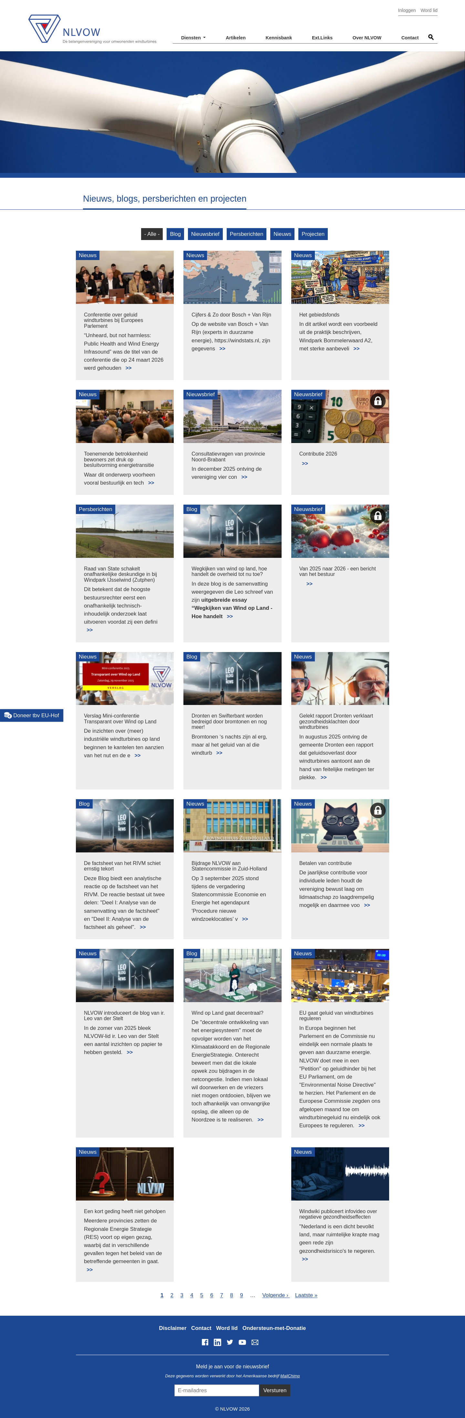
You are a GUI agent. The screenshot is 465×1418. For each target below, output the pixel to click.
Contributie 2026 (318, 454)
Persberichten (247, 234)
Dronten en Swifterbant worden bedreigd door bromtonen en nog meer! (229, 721)
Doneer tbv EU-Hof (31, 715)
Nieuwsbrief (205, 234)
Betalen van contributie (325, 863)
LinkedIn (217, 1342)
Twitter (230, 1342)
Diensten (191, 37)
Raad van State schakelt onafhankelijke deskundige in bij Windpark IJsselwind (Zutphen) (120, 574)
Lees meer (241, 473)
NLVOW (92, 25)
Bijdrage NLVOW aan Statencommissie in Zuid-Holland (229, 866)
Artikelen (236, 37)
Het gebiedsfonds (319, 314)
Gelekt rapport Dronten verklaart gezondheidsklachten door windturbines (336, 721)
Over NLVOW (367, 37)
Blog (175, 234)
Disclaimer (173, 1328)
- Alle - (152, 234)
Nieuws (282, 234)
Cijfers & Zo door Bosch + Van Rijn (231, 314)
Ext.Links (322, 37)
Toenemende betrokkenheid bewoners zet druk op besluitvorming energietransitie (119, 459)
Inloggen (407, 10)
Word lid (429, 10)
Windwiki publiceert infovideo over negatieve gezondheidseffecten (338, 1214)
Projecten (313, 234)
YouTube (242, 1342)
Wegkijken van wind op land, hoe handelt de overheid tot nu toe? (229, 571)
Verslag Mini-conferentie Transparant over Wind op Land (120, 718)
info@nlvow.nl (255, 1342)
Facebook (205, 1342)
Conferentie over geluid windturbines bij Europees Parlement (113, 320)
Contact (410, 37)
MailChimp (290, 1375)
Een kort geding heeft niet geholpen (125, 1211)
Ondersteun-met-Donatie (274, 1328)
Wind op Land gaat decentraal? (227, 1013)
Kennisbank (279, 37)
